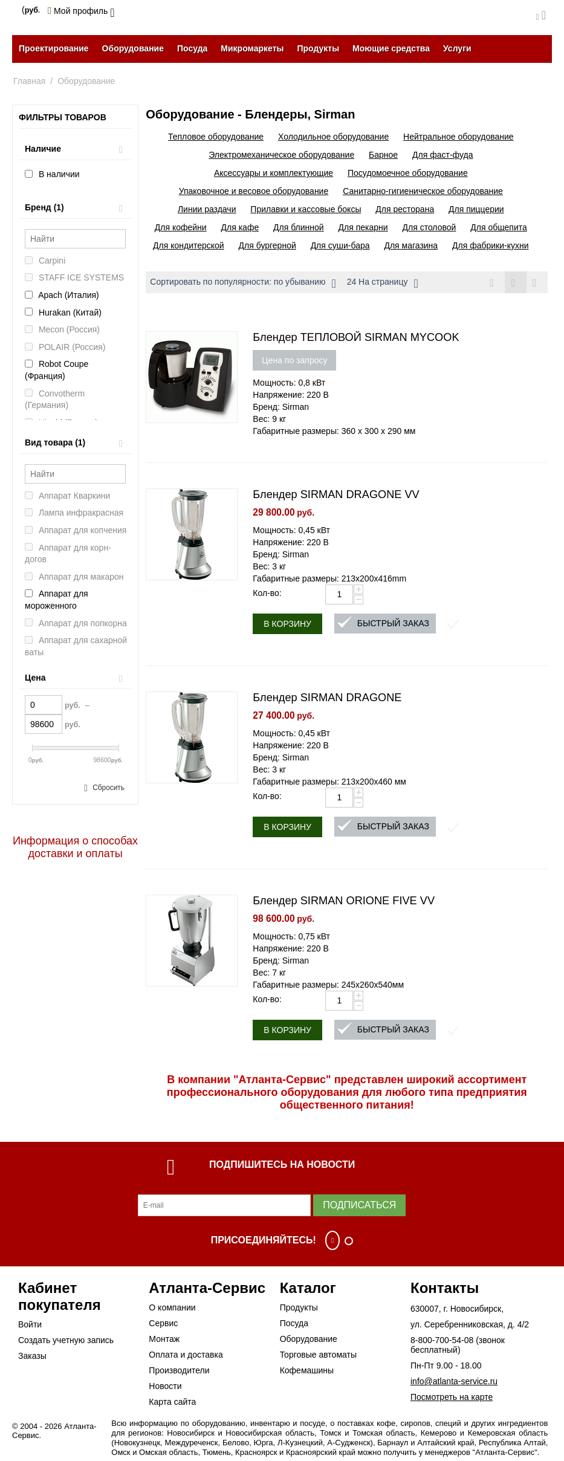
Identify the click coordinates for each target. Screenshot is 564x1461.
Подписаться (359, 1205)
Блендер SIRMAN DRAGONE (327, 698)
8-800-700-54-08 (441, 1341)
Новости (165, 1386)
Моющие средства (391, 48)
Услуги (457, 48)
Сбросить (108, 787)
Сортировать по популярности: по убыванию (242, 283)
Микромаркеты (252, 48)
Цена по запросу (294, 361)
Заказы (32, 1356)
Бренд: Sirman (281, 407)
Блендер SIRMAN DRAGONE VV (336, 495)
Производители (179, 1371)
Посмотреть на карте (451, 1397)
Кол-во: (267, 593)
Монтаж (164, 1339)
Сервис (163, 1324)
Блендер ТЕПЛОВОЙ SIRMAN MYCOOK (356, 338)
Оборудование (133, 48)
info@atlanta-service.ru (454, 1382)
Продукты (318, 48)
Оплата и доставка (185, 1355)
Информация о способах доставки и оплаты (75, 847)
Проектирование (54, 48)
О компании (172, 1308)
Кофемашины (307, 1371)
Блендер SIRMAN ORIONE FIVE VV (344, 901)
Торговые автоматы (318, 1355)
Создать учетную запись (66, 1341)
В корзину (287, 624)
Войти (30, 1325)
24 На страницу (382, 283)
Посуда (192, 48)
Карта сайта (172, 1402)
